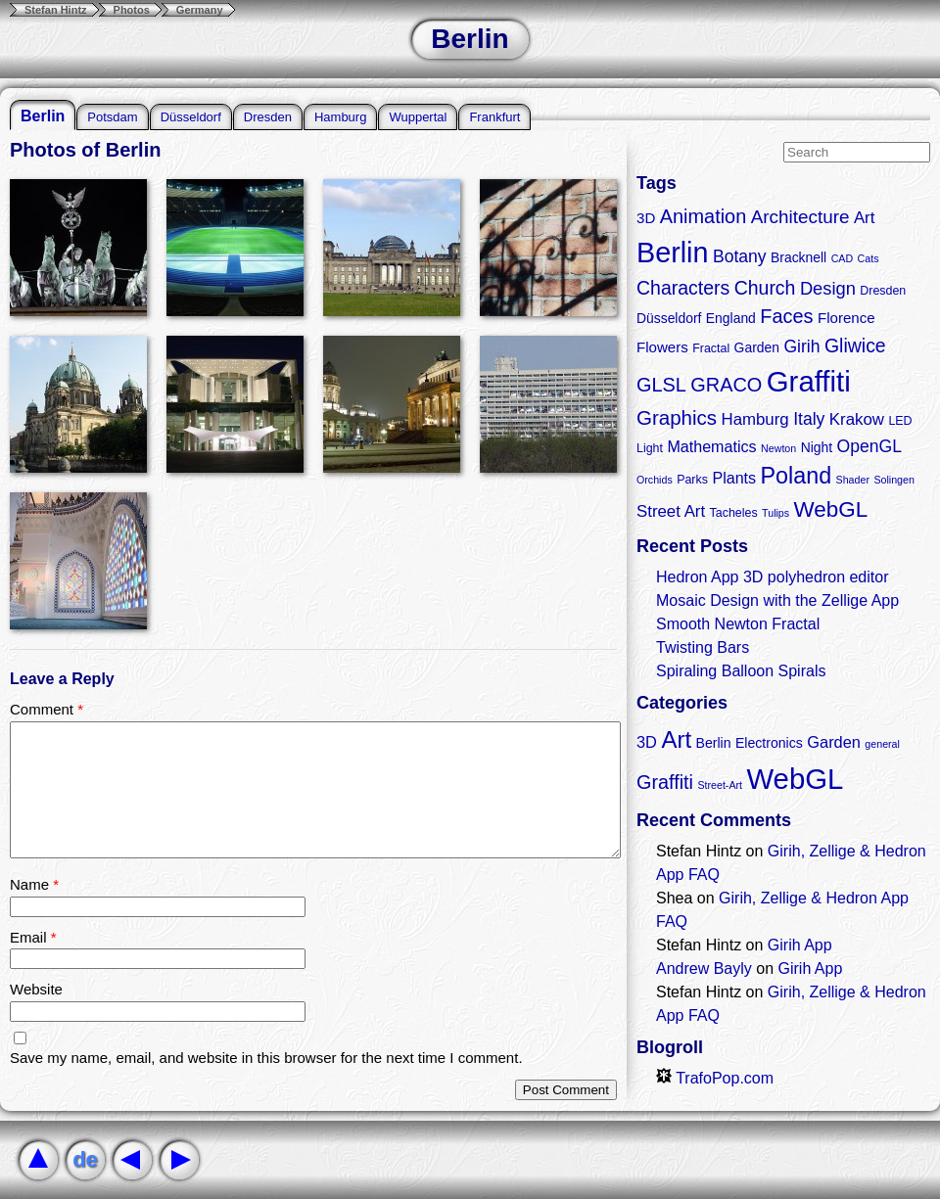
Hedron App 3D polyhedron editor (772, 577)
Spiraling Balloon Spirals (740, 671)
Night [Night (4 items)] (816, 447)
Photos (132, 10)
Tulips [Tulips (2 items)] (775, 513)
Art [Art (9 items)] (676, 739)
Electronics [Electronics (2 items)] (769, 743)
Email (33, 937)
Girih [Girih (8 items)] (801, 346)
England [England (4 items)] (731, 318)
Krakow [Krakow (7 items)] (856, 419)
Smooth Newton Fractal (738, 624)
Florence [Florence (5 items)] (846, 317)
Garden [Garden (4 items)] (756, 347)
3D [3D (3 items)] (646, 742)
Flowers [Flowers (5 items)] (662, 347)
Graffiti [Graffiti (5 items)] (664, 782)
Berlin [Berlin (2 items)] (713, 743)
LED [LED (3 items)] (900, 421)
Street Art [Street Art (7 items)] (670, 511)
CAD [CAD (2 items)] (842, 258)
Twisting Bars (702, 647)
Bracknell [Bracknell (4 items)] (798, 257)
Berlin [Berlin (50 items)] (672, 252)
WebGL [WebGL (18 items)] (831, 509)
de (85, 1159)
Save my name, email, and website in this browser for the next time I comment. (266, 1057)
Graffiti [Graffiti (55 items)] (809, 381)
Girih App (800, 945)
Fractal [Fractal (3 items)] (710, 348)
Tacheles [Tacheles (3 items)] (734, 513)
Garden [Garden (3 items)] (834, 742)
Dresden (268, 117)
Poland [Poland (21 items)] (796, 475)
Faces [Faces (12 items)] (786, 316)
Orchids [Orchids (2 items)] (654, 479)
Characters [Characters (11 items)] (682, 288)
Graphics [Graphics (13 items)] (676, 417)
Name (34, 884)
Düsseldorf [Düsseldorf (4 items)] (668, 318)
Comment (46, 709)
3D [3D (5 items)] (645, 217)
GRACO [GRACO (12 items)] (726, 384)
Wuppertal (417, 117)
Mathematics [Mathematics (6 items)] (711, 446)
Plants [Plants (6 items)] (734, 477)
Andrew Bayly (704, 968)
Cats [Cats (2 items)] (868, 258)
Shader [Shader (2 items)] (853, 479)
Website (36, 989)
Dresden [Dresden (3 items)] (883, 291)
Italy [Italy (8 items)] (808, 419)
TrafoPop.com (715, 1078)
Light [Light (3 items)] (649, 448)
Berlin (43, 116)
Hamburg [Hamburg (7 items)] (754, 419)
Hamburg (340, 117)
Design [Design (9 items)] (828, 288)
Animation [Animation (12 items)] (703, 216)
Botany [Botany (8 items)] (740, 256)
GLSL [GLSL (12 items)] (661, 384)
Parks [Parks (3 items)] (692, 479)
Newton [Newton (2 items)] (778, 448)
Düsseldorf (191, 117)
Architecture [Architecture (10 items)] (800, 217)
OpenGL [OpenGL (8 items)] (869, 446)
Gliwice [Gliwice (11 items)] (855, 345)
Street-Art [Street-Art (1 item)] (719, 785)
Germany (199, 10)
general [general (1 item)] (882, 744)
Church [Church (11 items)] (765, 288)
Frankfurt (494, 117)
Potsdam (112, 117)
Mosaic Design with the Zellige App (777, 600)
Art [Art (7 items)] (864, 217)
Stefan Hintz (55, 10)
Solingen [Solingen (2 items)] (893, 479)
